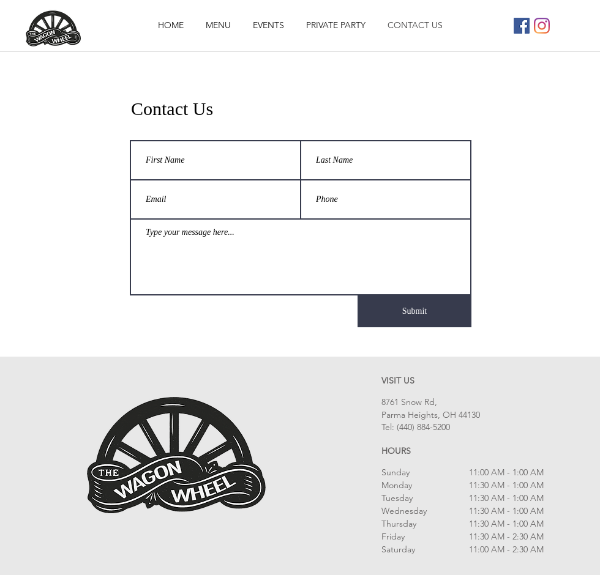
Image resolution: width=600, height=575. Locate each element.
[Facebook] (522, 26)
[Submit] (414, 311)
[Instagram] (542, 26)
